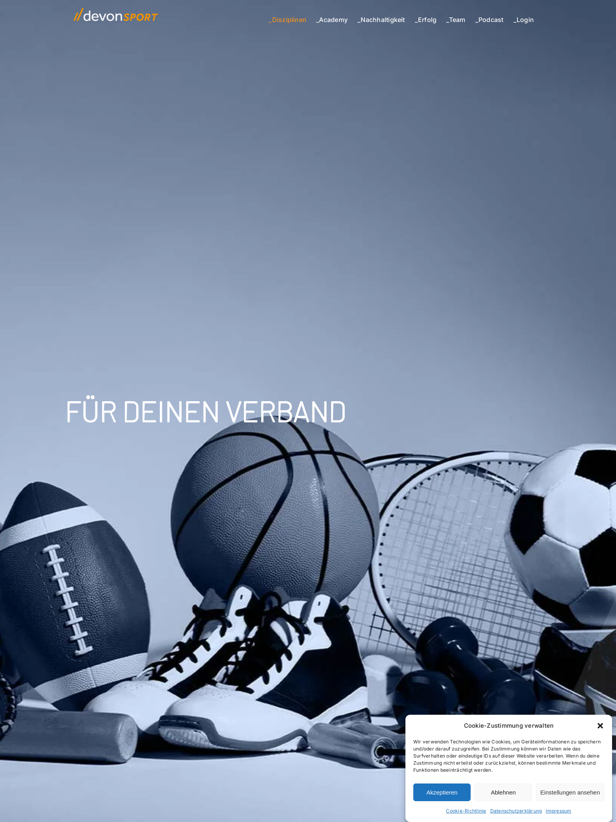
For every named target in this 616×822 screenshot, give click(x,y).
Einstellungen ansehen (570, 792)
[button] (600, 726)
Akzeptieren (441, 792)
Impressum (558, 811)
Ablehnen (503, 792)
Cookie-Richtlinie (466, 811)
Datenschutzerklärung (516, 811)
